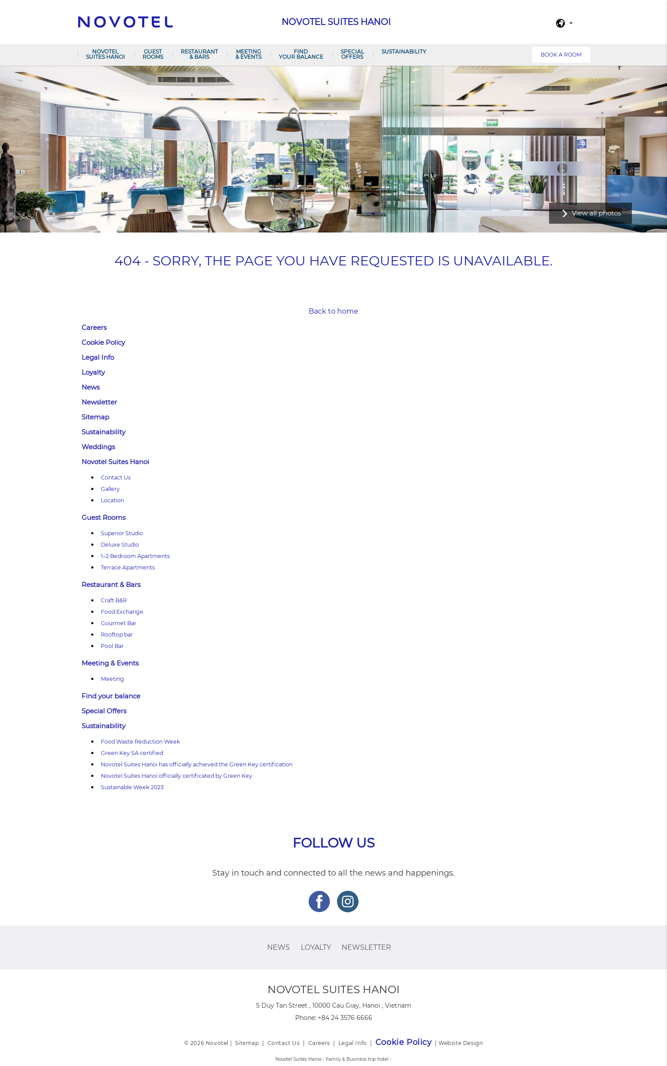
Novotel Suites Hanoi (105, 54)
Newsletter (99, 402)
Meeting (112, 679)
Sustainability (404, 51)
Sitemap (95, 417)
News (91, 387)
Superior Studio (122, 533)
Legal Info (98, 357)
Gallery (110, 489)
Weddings (98, 447)
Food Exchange (122, 611)
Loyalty (93, 372)
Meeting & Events (248, 54)
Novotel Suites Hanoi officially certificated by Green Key (176, 776)
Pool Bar (112, 646)
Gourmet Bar (118, 623)
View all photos (596, 213)
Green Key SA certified (132, 753)
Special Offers (352, 54)
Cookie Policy (103, 342)
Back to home (333, 311)
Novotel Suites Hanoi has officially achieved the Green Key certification (196, 764)
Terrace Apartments (128, 567)
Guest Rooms (153, 54)
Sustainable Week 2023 (132, 787)
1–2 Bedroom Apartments (135, 556)
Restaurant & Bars (199, 54)
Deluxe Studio (120, 544)
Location (112, 500)
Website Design (461, 1043)
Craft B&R (114, 600)
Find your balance (301, 54)
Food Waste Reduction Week (140, 741)
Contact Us (116, 477)
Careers (94, 327)
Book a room (561, 54)
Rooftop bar (117, 634)
